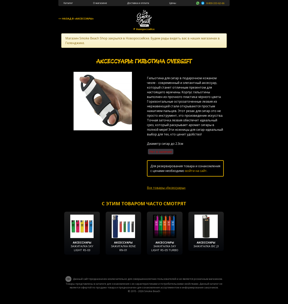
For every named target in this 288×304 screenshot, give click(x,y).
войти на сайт (196, 171)
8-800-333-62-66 (215, 3)
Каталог (68, 3)
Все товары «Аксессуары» (166, 188)
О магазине (100, 3)
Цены (172, 3)
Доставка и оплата (138, 3)
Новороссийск (145, 29)
